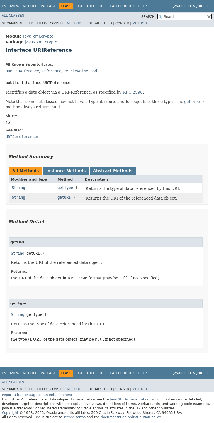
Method (74, 23)
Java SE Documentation (129, 399)
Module (30, 6)
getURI (64, 197)
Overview (11, 6)
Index (129, 6)
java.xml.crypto (38, 36)
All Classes (13, 16)
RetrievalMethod (80, 71)
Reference (51, 71)
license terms (74, 417)
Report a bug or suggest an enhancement (37, 395)
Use (79, 6)
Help (142, 6)
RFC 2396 (133, 92)
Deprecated (110, 6)
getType (65, 187)
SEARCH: (148, 17)
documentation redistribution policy (130, 417)
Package (48, 6)
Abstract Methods (112, 171)
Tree (91, 6)
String (18, 187)
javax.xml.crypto (41, 42)
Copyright (10, 413)
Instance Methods (66, 171)
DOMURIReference (22, 71)
